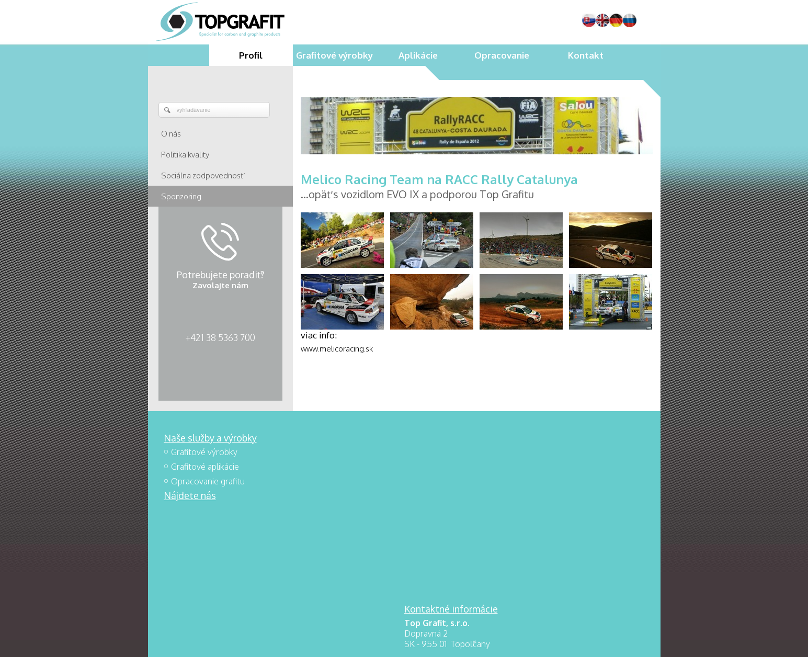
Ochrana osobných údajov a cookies (477, 641)
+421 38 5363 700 (220, 337)
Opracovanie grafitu (208, 481)
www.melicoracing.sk (337, 349)
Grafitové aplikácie (205, 466)
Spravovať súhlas (561, 641)
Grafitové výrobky (204, 452)
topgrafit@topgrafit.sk (460, 511)
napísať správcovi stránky (382, 641)
